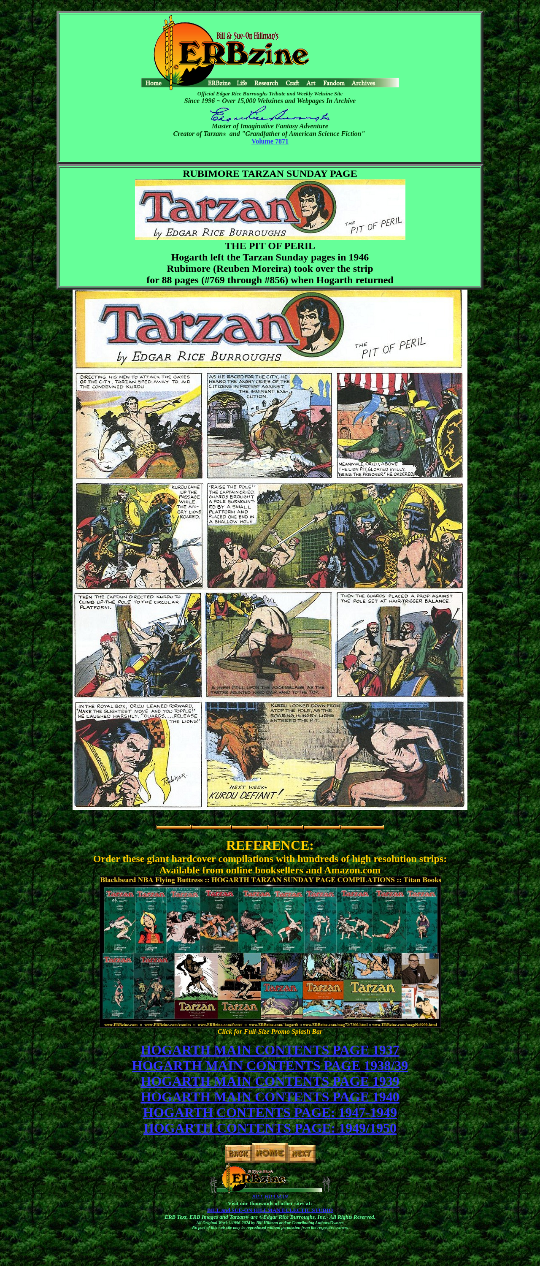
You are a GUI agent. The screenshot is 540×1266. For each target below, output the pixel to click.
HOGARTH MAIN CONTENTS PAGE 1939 (269, 1081)
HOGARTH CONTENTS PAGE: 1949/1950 (270, 1128)
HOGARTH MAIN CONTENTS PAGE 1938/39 (270, 1065)
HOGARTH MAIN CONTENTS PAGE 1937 (269, 1049)
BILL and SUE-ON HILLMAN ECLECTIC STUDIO (270, 1210)
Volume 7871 (270, 141)
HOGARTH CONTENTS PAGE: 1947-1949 (270, 1112)
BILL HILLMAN (270, 1196)
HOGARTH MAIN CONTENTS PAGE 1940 (269, 1096)
